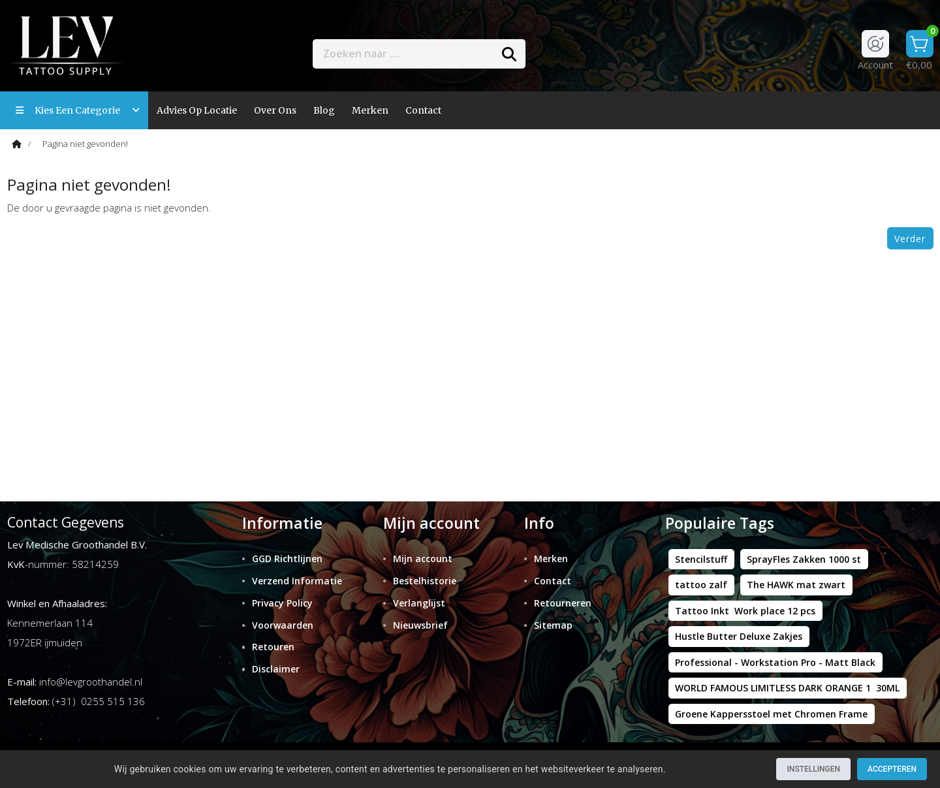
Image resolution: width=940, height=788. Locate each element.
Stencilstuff (701, 559)
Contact (552, 581)
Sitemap (553, 625)
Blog (324, 110)
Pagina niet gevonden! (85, 144)
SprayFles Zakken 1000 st (804, 559)
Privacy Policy (282, 603)
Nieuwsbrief (420, 625)
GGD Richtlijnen (287, 558)
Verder (910, 238)
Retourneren (562, 603)
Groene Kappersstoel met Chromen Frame (771, 714)
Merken (370, 110)
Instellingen (813, 769)
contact (423, 110)
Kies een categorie (78, 110)
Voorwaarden (282, 625)
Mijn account (422, 558)
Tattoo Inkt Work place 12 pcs (745, 611)
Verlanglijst (419, 603)
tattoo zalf (701, 584)
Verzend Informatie (297, 581)
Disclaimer (276, 669)
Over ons (275, 110)
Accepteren (892, 769)
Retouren (273, 646)
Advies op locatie (197, 110)
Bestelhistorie (424, 581)
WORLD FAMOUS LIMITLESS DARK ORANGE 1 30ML (787, 688)
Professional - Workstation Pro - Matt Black (775, 662)
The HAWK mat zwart (796, 584)
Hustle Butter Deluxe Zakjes (738, 636)
